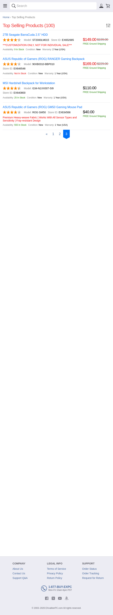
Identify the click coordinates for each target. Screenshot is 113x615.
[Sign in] (101, 6)
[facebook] (47, 598)
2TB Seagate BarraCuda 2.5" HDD (25, 34)
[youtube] (60, 598)
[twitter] (53, 598)
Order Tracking (90, 573)
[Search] (14, 6)
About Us (18, 568)
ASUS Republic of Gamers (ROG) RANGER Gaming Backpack (44, 58)
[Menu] (5, 6)
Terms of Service (56, 568)
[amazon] (66, 598)
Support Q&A (20, 578)
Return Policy (54, 578)
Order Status (89, 568)
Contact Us (19, 573)
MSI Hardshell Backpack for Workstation (29, 83)
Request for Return (93, 578)
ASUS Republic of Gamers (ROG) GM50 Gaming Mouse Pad (42, 107)
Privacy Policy (55, 573)
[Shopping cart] (108, 6)
